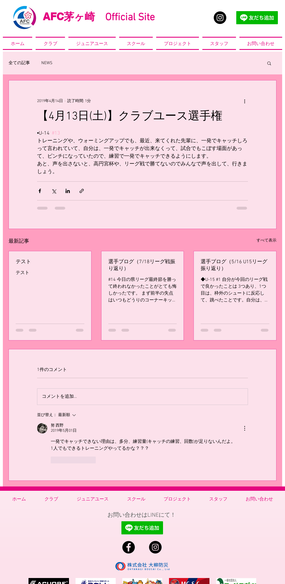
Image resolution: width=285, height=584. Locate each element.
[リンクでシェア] (81, 191)
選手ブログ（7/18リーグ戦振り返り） (141, 265)
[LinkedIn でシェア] (67, 191)
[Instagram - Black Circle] (220, 17)
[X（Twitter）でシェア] (53, 191)
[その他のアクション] (244, 101)
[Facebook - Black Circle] (128, 547)
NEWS (46, 63)
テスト (23, 262)
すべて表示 (266, 240)
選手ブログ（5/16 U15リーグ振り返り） (234, 265)
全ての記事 (19, 63)
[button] (269, 63)
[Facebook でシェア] (39, 191)
